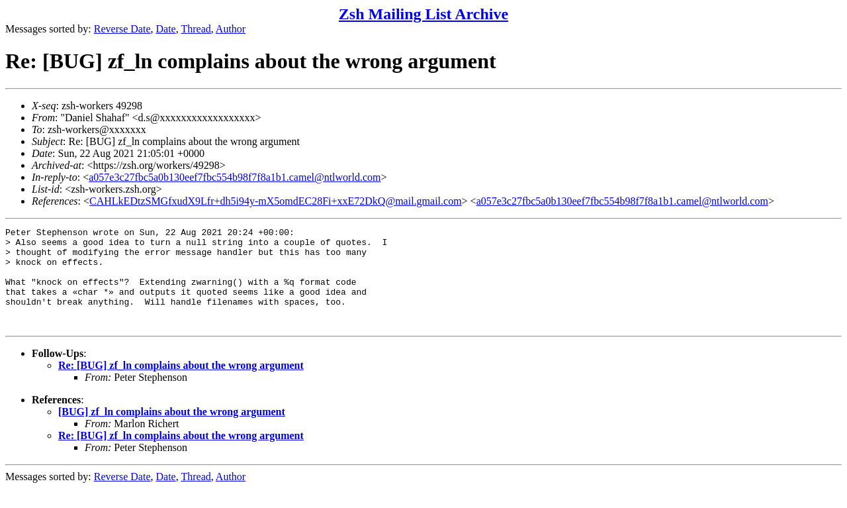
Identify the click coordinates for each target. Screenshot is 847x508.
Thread (195, 28)
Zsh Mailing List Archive (423, 14)
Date (166, 28)
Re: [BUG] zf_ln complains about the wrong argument (181, 385)
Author (230, 28)
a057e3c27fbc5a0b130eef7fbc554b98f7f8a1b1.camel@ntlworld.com (234, 177)
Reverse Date (122, 28)
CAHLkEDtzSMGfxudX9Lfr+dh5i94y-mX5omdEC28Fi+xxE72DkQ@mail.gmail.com (275, 201)
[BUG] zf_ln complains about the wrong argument (171, 431)
